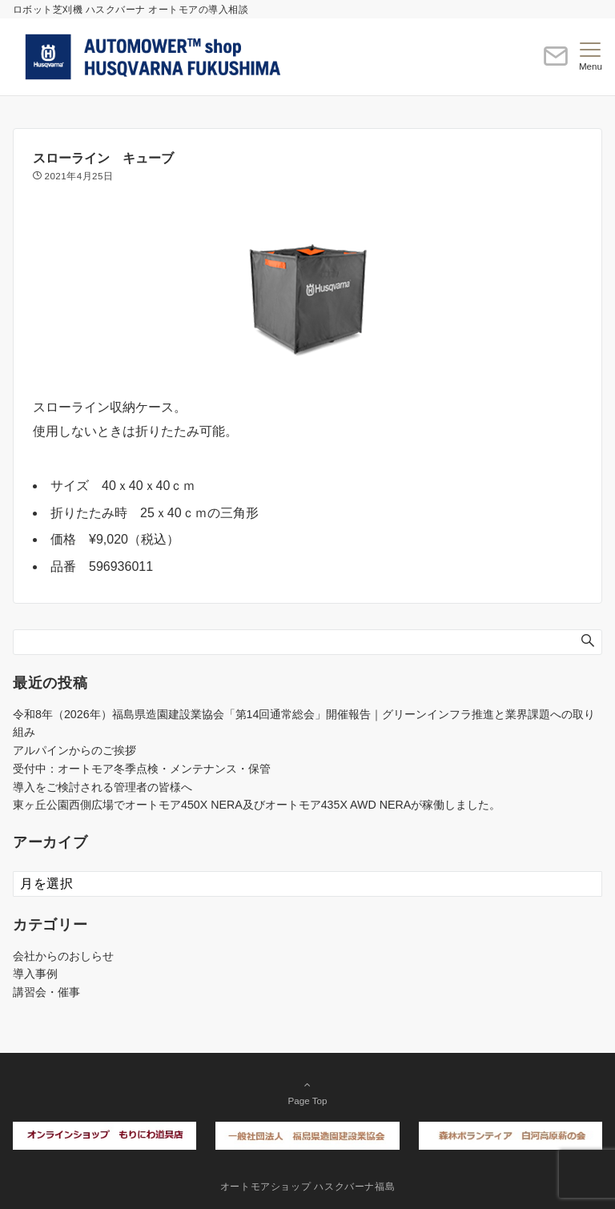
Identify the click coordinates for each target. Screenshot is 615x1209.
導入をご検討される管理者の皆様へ (102, 787)
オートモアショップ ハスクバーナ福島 (308, 1186)
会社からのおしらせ (63, 956)
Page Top (307, 1092)
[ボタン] (556, 63)
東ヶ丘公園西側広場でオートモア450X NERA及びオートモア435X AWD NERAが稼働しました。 (256, 804)
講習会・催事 (46, 992)
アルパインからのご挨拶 (74, 750)
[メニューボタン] (590, 56)
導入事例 (35, 973)
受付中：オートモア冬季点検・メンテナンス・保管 (142, 768)
